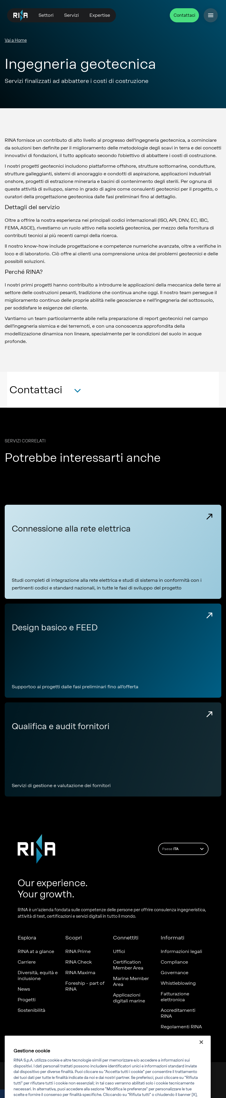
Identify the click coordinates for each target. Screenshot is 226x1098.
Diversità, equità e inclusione (38, 975)
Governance (174, 972)
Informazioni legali (181, 951)
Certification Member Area (128, 965)
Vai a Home (16, 40)
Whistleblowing (178, 983)
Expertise (99, 15)
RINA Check (78, 962)
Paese (183, 848)
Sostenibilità (31, 1010)
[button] (45, 391)
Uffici (119, 951)
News (24, 989)
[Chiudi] (201, 1047)
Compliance (174, 962)
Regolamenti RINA (181, 1026)
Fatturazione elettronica (175, 996)
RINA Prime (78, 951)
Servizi (71, 15)
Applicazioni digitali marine (129, 998)
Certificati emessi (180, 1037)
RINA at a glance (36, 951)
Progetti (27, 999)
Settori (46, 15)
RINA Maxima (80, 972)
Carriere (27, 962)
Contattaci (184, 15)
